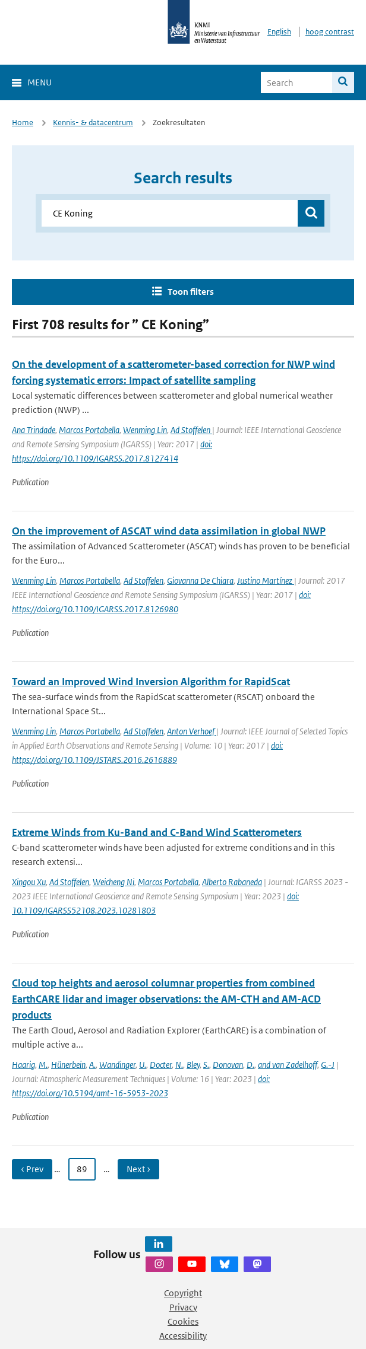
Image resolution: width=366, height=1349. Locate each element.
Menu (39, 82)
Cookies (183, 1321)
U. (142, 1064)
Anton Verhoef (191, 731)
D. (250, 1064)
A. (92, 1064)
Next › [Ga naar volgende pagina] (138, 1169)
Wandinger (117, 1064)
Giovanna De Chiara (200, 580)
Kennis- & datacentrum (93, 122)
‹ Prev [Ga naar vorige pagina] (32, 1169)
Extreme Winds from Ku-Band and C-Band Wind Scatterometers (157, 832)
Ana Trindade (33, 429)
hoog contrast (329, 32)
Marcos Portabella (89, 429)
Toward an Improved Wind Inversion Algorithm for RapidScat (151, 681)
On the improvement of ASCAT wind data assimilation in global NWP (169, 530)
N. (179, 1064)
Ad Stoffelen (191, 429)
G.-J (328, 1064)
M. (43, 1064)
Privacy (183, 1307)
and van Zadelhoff (287, 1064)
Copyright (183, 1293)
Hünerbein (68, 1064)
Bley (193, 1064)
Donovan (228, 1064)
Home (22, 122)
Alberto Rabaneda (232, 881)
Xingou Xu (29, 881)
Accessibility (183, 1335)
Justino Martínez (265, 580)
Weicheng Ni (113, 881)
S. (206, 1064)
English (279, 32)
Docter (161, 1064)
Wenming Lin (145, 429)
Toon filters (191, 291)
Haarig (23, 1064)
